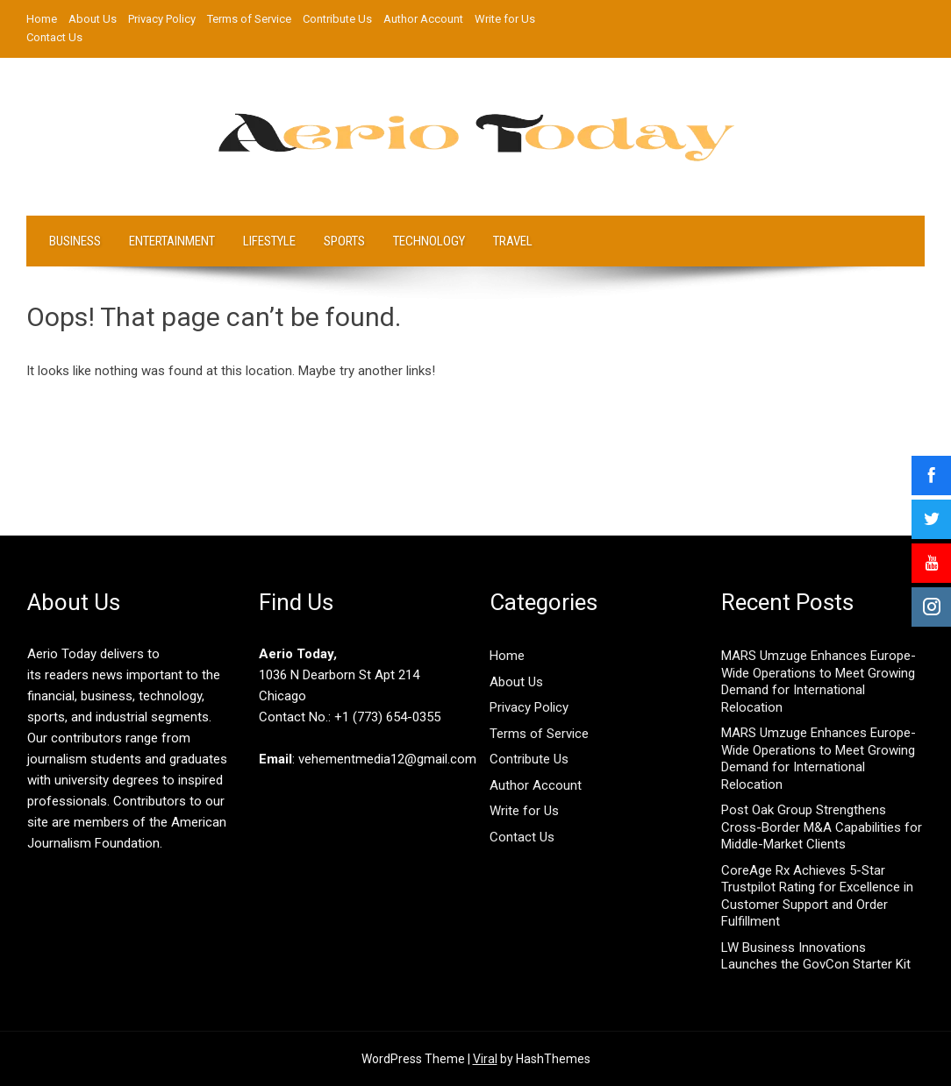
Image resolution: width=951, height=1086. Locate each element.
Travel (513, 241)
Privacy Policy (162, 18)
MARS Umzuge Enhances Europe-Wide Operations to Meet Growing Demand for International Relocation (818, 681)
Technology (429, 241)
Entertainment (172, 241)
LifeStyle (269, 241)
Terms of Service (249, 18)
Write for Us (505, 18)
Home (41, 18)
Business (75, 241)
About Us (92, 18)
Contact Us (54, 37)
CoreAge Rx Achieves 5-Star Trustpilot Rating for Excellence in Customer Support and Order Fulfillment (817, 896)
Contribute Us (337, 18)
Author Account (423, 18)
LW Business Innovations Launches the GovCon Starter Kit (816, 956)
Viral (485, 1059)
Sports (344, 241)
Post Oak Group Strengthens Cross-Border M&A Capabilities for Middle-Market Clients (821, 827)
